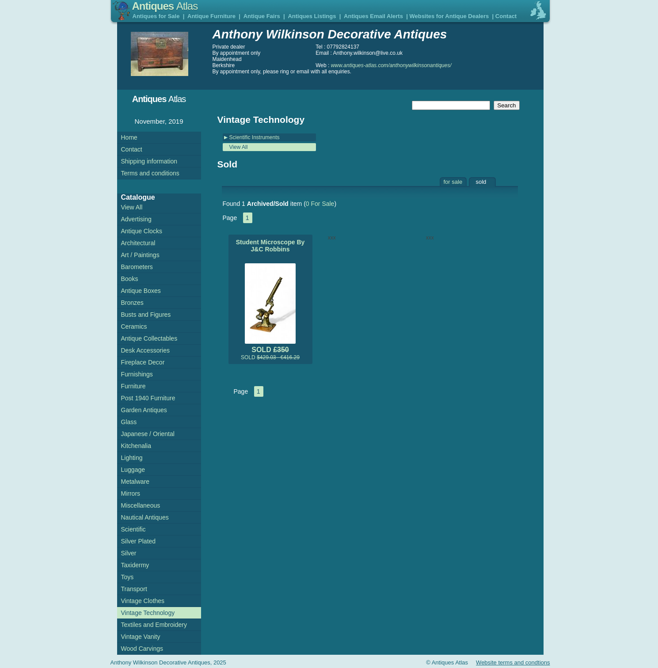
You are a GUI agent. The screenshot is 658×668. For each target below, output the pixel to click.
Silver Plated (138, 541)
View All (238, 147)
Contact (506, 16)
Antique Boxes (141, 290)
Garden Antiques (144, 410)
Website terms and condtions (513, 662)
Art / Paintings (140, 254)
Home (129, 137)
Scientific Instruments (254, 137)
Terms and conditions (150, 173)
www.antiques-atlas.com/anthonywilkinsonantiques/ (391, 65)
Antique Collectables (149, 338)
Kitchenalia (136, 445)
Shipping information (149, 161)
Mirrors (131, 493)
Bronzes (132, 302)
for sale (453, 181)
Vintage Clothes (143, 600)
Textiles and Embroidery (154, 624)
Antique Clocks (141, 231)
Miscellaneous (140, 505)
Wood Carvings (142, 648)
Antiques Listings (312, 16)
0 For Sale (320, 203)
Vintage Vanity (140, 636)
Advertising (136, 219)
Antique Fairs (261, 16)
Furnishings (137, 374)
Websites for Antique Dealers (449, 16)
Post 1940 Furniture (148, 398)
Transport (134, 588)
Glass (129, 421)
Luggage (133, 469)
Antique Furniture (211, 16)
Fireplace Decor (143, 362)
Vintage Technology (148, 612)
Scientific (133, 529)
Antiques (165, 6)
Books (129, 278)
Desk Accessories (145, 350)
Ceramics (134, 326)
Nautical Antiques (145, 517)
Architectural (138, 243)
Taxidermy (135, 565)
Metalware (135, 481)
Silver (129, 553)
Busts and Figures (146, 314)
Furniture (133, 386)
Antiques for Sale (156, 16)
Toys (127, 577)
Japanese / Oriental (148, 433)
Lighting (132, 457)
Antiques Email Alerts (373, 16)
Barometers (137, 266)
